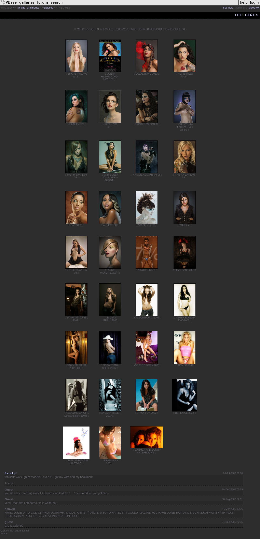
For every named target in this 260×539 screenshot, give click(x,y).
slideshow (254, 7)
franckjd (10, 473)
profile (21, 7)
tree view (228, 7)
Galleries (48, 7)
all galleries (33, 7)
